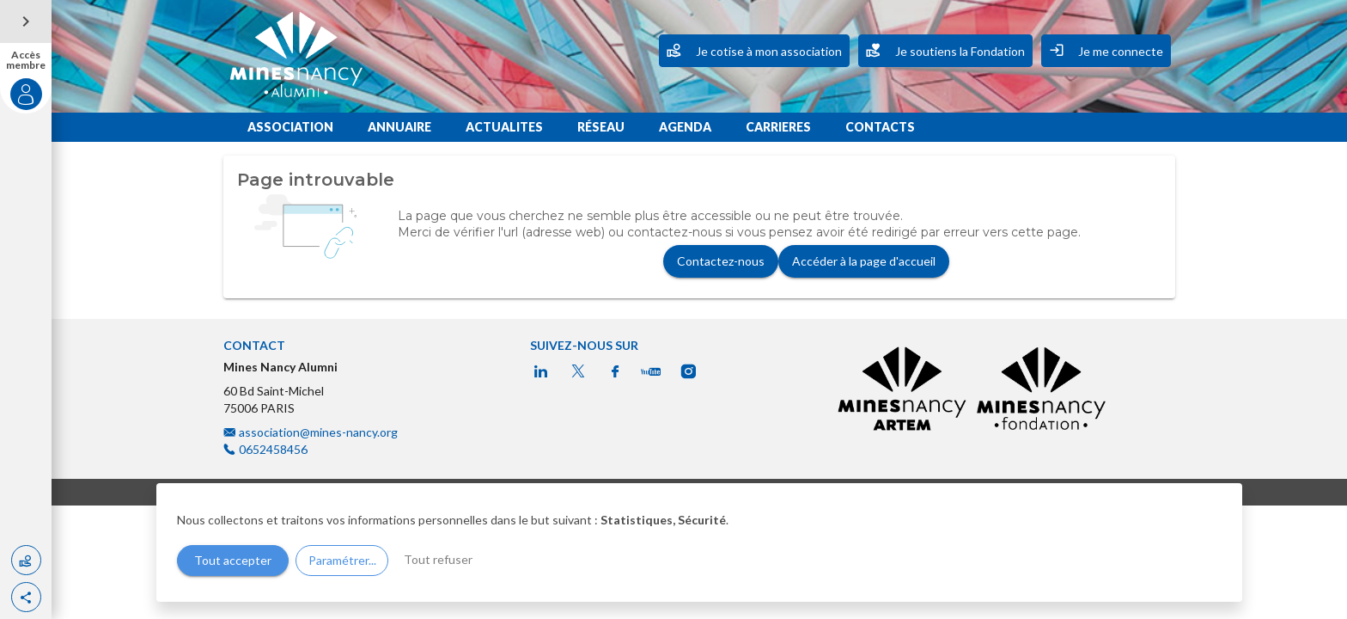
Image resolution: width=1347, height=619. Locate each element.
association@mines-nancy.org (319, 432)
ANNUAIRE (399, 127)
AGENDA (685, 127)
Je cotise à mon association (754, 49)
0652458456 (273, 449)
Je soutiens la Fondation (945, 49)
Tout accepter (232, 560)
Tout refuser (438, 559)
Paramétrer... (342, 560)
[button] (26, 597)
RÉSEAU (601, 127)
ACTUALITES (504, 127)
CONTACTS (880, 127)
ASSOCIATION (290, 127)
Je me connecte (1106, 49)
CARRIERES (778, 127)
